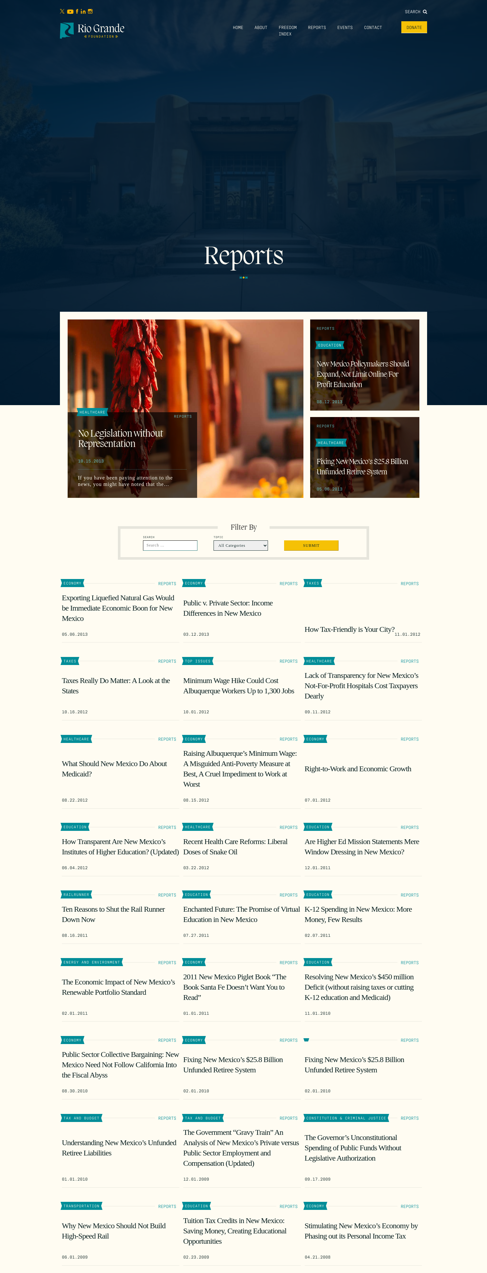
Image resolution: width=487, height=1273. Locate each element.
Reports (317, 27)
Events (345, 27)
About (260, 27)
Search (416, 11)
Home (238, 27)
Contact (373, 27)
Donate (414, 27)
